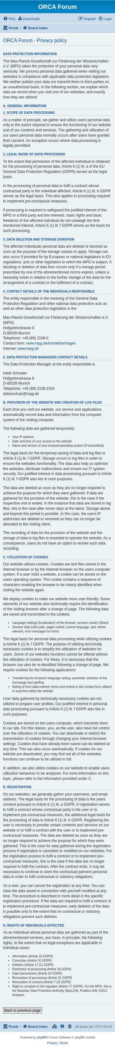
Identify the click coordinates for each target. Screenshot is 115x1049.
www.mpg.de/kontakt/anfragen (50, 343)
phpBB (41, 1037)
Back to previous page (22, 1010)
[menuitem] (9, 18)
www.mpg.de (28, 348)
